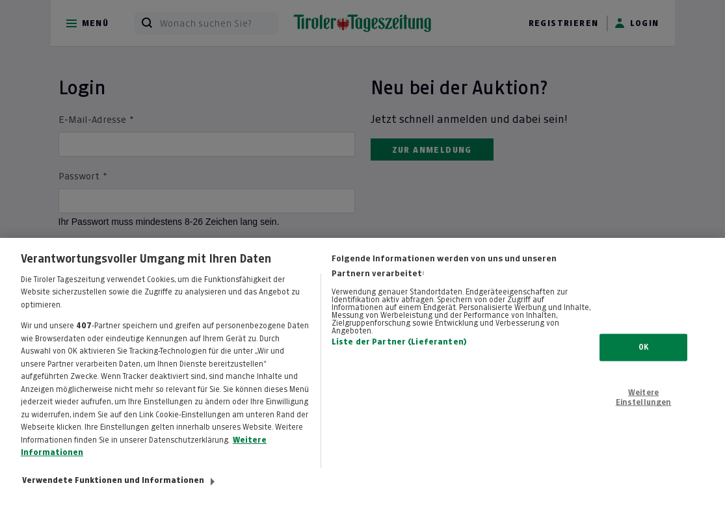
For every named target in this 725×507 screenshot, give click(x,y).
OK (643, 354)
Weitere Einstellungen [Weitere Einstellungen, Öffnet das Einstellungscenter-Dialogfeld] (644, 404)
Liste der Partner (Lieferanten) (399, 350)
